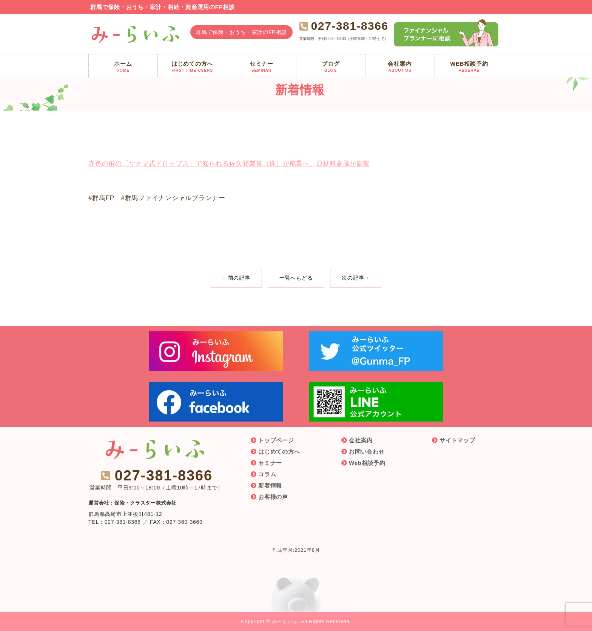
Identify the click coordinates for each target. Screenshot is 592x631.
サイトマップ (457, 440)
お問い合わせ (367, 451)
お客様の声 (273, 497)
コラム (267, 474)
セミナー (270, 463)
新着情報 (270, 485)
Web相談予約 (367, 463)
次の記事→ (356, 278)
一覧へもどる (296, 278)
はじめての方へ (279, 451)
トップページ (276, 440)
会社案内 (361, 440)
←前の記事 (236, 278)
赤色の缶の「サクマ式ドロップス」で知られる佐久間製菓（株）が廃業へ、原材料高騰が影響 (229, 163)
